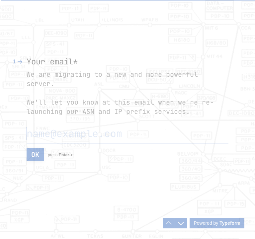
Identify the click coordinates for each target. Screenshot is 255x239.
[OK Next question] (35, 154)
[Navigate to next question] (181, 223)
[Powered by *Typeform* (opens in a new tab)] (217, 223)
